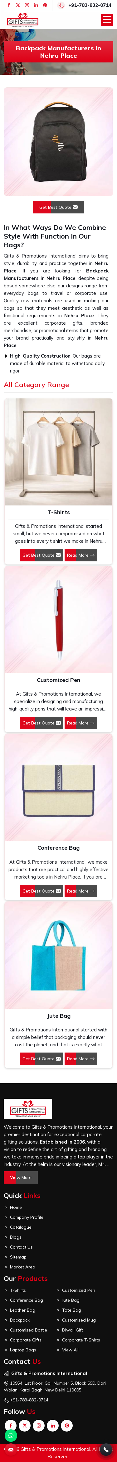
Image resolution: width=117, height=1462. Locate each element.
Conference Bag (58, 847)
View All (70, 1350)
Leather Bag (22, 1310)
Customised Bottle (28, 1330)
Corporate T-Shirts (81, 1340)
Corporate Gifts (25, 1340)
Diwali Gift (72, 1330)
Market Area (22, 1267)
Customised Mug (79, 1320)
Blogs (16, 1237)
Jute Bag (59, 1015)
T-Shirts (58, 512)
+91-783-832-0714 (89, 5)
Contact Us (21, 1247)
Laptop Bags (23, 1350)
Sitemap (18, 1257)
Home (16, 1207)
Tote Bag (71, 1310)
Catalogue (21, 1227)
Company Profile (26, 1217)
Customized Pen (58, 679)
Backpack (20, 1320)
